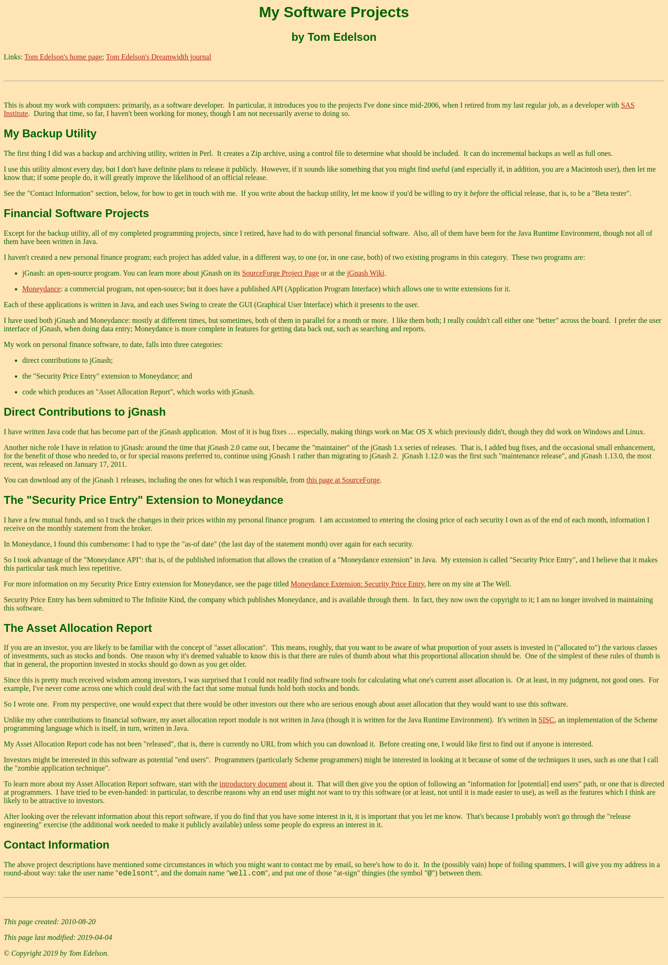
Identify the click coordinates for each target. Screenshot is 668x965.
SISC (546, 720)
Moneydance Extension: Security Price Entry (357, 584)
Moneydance (41, 289)
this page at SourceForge (342, 480)
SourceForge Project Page (280, 273)
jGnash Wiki (365, 273)
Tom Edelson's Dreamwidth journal (158, 57)
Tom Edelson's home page (64, 57)
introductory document (253, 784)
